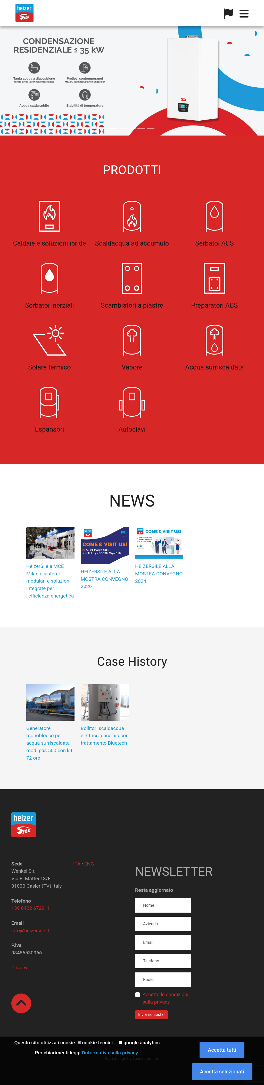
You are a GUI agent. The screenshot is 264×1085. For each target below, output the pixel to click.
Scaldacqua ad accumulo (132, 243)
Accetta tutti (222, 1050)
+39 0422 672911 (30, 908)
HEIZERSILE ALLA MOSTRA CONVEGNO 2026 (104, 579)
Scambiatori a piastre (132, 305)
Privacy (19, 968)
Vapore (132, 367)
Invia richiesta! (151, 1014)
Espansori (49, 429)
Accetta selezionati (222, 1072)
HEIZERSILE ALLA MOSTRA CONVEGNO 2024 (159, 573)
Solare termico (49, 367)
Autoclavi (131, 429)
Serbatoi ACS (214, 243)
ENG (89, 864)
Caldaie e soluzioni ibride (49, 243)
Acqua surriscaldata (214, 367)
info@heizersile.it (30, 930)
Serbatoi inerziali (49, 305)
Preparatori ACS (214, 305)
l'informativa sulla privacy (110, 1053)
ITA (76, 864)
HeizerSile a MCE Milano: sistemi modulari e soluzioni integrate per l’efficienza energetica (50, 581)
